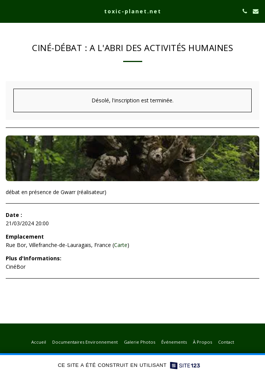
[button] (8, 11)
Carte (120, 245)
